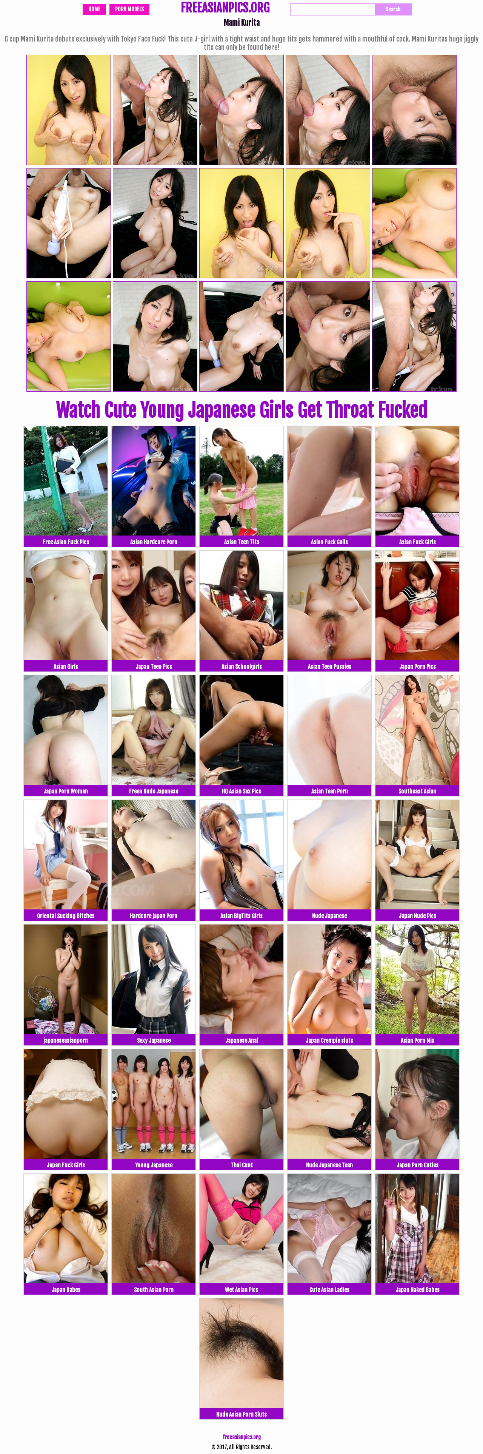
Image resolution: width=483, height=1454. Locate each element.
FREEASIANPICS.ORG (225, 8)
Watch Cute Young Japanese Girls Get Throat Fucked (241, 410)
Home (94, 9)
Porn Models (129, 9)
